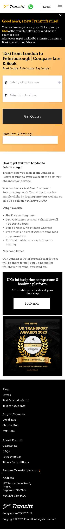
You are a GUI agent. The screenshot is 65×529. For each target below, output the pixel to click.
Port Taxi (9, 430)
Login (47, 6)
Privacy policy (12, 456)
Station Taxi (10, 425)
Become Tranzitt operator (21, 470)
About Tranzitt (12, 440)
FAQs (6, 451)
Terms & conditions (16, 462)
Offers (7, 395)
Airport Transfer (14, 414)
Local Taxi (9, 419)
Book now (31, 303)
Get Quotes (32, 116)
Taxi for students (14, 406)
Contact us (10, 445)
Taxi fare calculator (16, 400)
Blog (6, 389)
